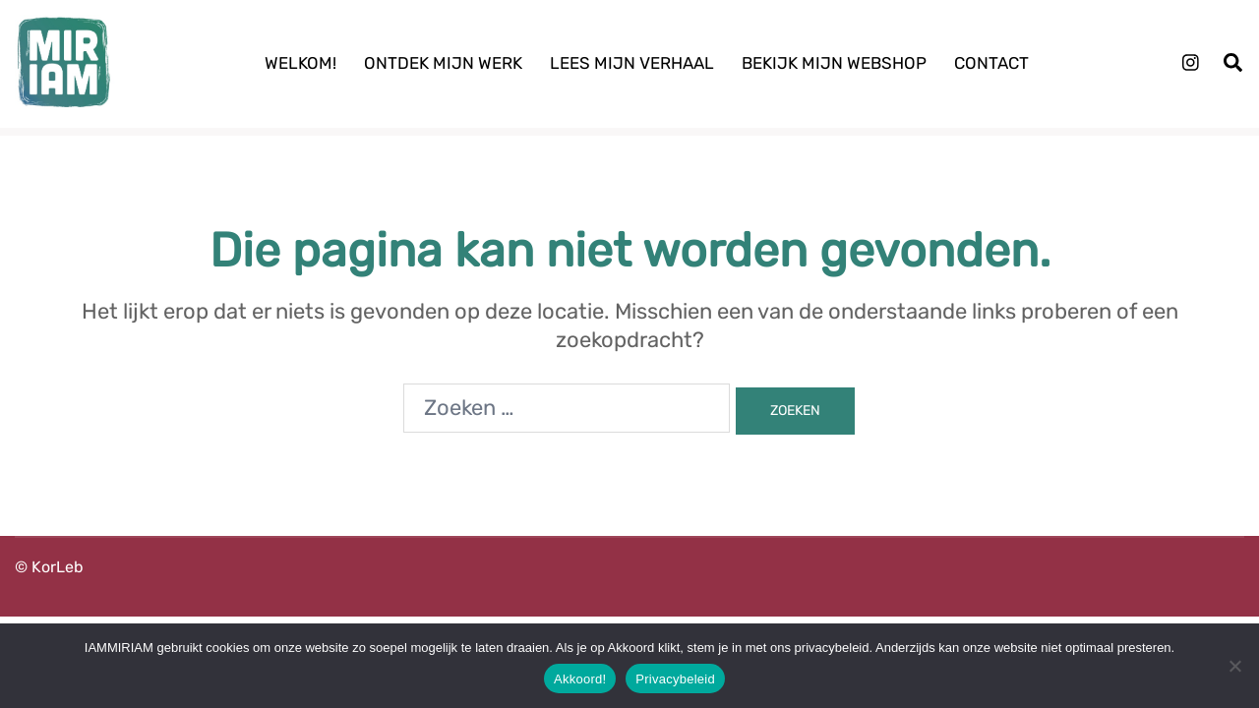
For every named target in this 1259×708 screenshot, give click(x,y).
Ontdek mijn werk (443, 63)
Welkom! (300, 63)
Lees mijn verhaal (632, 63)
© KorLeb (49, 567)
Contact (991, 63)
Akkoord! (580, 679)
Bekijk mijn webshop (834, 63)
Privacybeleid (675, 679)
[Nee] (1234, 666)
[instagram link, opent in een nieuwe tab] (1188, 62)
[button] (1234, 63)
